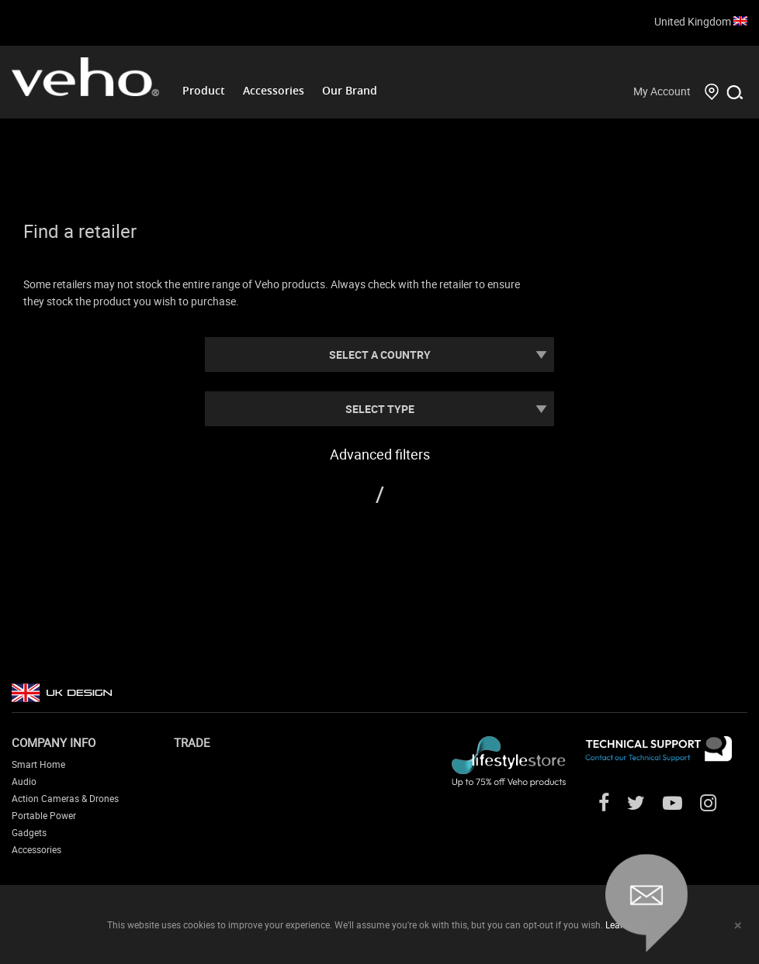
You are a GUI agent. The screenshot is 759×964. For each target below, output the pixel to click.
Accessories (273, 90)
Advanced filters (380, 454)
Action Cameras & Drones (65, 798)
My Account (662, 91)
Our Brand (349, 90)
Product (203, 90)
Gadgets (29, 832)
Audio (24, 781)
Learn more (629, 924)
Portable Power (44, 815)
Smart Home (38, 764)
